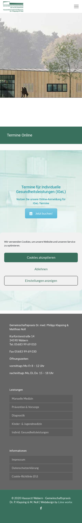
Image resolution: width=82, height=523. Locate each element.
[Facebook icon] (41, 508)
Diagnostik (18, 415)
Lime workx (65, 502)
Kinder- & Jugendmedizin (27, 424)
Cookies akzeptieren (41, 257)
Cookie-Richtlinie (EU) (25, 476)
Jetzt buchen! (41, 213)
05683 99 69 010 (25, 344)
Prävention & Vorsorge (25, 407)
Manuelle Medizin (22, 398)
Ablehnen (41, 269)
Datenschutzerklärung (25, 468)
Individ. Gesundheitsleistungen (30, 432)
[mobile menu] (76, 6)
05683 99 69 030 (26, 351)
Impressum (18, 459)
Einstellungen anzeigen (41, 280)
